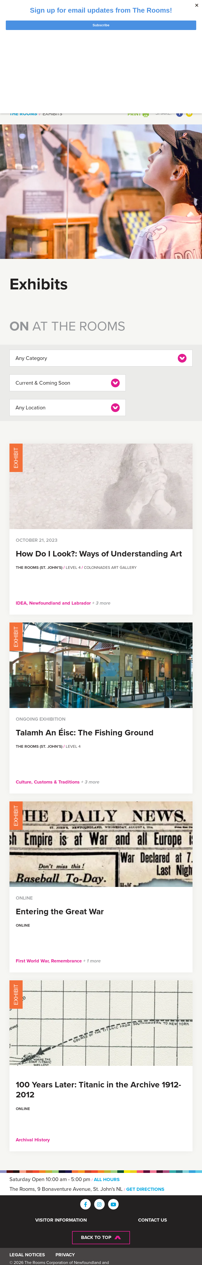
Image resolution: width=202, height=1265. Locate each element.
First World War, (33, 959)
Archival (25, 1138)
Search (171, 89)
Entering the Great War (60, 909)
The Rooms (23, 113)
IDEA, (22, 601)
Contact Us (152, 1219)
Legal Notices (27, 1256)
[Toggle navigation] (162, 60)
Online (23, 924)
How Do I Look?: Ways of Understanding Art (99, 552)
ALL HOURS (107, 1178)
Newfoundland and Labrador (60, 601)
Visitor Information (61, 1219)
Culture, (25, 780)
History (42, 1138)
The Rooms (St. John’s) (39, 566)
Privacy (65, 1256)
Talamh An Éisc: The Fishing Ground (85, 731)
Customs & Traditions (57, 780)
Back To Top (96, 1236)
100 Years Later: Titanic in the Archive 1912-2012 (98, 1088)
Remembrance (67, 959)
